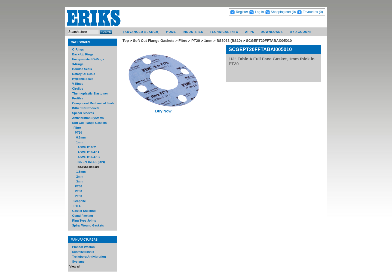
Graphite (80, 201)
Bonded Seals (82, 69)
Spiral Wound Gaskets (88, 225)
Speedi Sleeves (83, 113)
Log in (259, 12)
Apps (249, 31)
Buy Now (163, 111)
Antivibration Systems (88, 117)
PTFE (77, 205)
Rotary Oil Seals (83, 73)
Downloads (272, 31)
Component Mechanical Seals (93, 103)
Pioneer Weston (83, 246)
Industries (193, 31)
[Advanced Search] (141, 31)
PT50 (78, 191)
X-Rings (78, 64)
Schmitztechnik (83, 251)
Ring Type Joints (84, 220)
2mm (79, 176)
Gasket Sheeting (84, 210)
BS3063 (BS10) (88, 166)
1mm (79, 142)
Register (242, 12)
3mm (79, 181)
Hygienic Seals (82, 78)
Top (125, 41)
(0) (294, 12)
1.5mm (81, 171)
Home (171, 31)
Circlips (77, 88)
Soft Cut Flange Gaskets (89, 122)
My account (300, 31)
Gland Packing (82, 215)
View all (74, 266)
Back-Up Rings (82, 54)
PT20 (78, 132)
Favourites (310, 12)
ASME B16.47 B (89, 157)
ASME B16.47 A (89, 152)
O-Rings (78, 49)
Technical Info (224, 31)
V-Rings (77, 83)
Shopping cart (281, 12)
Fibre (77, 127)
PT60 (78, 196)
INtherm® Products (85, 108)
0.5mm (81, 137)
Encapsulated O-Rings (88, 59)
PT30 (78, 186)
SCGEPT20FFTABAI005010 (269, 41)
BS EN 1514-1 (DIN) (91, 161)
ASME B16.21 (87, 147)
